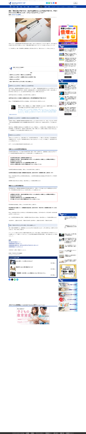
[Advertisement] (33, 58)
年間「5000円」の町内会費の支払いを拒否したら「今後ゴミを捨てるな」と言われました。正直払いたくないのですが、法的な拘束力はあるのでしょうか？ (70, 109)
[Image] (17, 3)
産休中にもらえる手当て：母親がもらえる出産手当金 (20, 75)
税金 (21, 6)
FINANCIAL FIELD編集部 (16, 14)
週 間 (63, 83)
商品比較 (74, 6)
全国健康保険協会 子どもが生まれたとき (16, 246)
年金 (24, 6)
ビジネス (63, 6)
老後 (45, 6)
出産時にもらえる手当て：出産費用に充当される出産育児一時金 (22, 77)
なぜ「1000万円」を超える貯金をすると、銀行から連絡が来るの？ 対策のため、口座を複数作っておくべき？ (70, 104)
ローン (32, 6)
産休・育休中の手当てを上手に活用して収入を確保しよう (21, 81)
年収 (14, 6)
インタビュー (69, 6)
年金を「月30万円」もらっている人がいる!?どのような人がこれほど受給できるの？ (70, 93)
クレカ (58, 6)
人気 (10, 6)
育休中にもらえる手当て (14, 79)
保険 (28, 6)
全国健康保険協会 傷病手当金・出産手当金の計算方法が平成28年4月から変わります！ (24, 245)
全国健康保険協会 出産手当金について (15, 243)
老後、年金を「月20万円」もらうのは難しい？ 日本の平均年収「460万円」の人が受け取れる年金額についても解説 (70, 98)
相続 (17, 6)
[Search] (65, 3)
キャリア (53, 6)
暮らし (42, 6)
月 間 (72, 83)
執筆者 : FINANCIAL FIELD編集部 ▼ (18, 67)
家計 (49, 6)
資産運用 (36, 6)
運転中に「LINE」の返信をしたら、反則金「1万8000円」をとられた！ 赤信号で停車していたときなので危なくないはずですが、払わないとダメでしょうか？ (70, 87)
